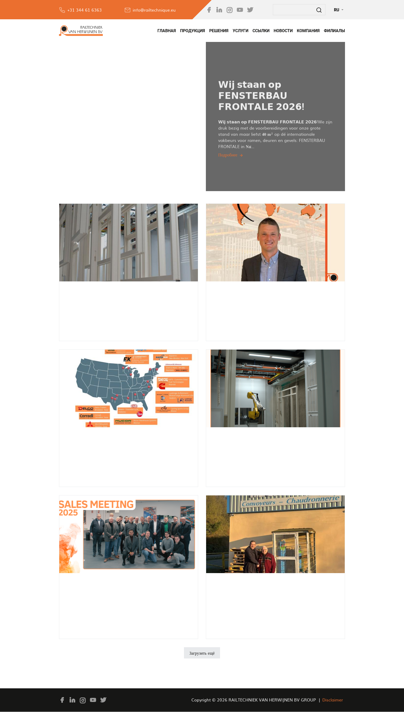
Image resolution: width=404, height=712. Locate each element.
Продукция (192, 30)
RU (337, 10)
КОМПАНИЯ (308, 30)
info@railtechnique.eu (154, 10)
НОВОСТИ (283, 30)
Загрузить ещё (202, 653)
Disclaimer (332, 700)
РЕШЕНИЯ (219, 30)
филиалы (334, 30)
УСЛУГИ (240, 30)
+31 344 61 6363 (84, 10)
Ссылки (261, 30)
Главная (166, 30)
